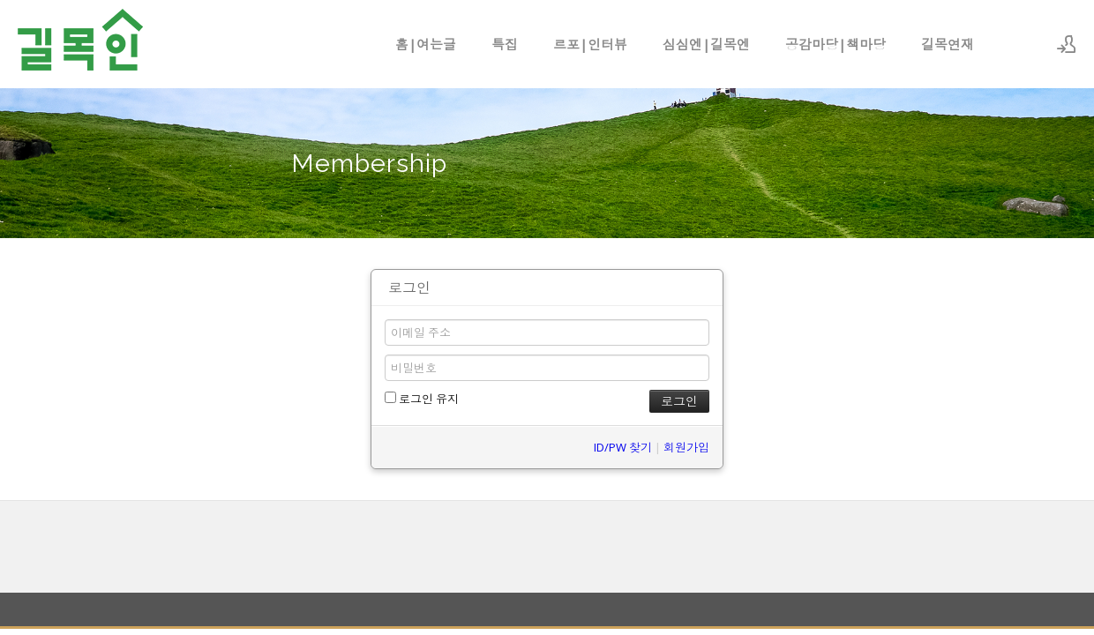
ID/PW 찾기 (623, 447)
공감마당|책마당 (835, 44)
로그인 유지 (422, 399)
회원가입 (686, 447)
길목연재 (947, 44)
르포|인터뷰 (590, 44)
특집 (504, 44)
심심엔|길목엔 (706, 44)
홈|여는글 (425, 44)
